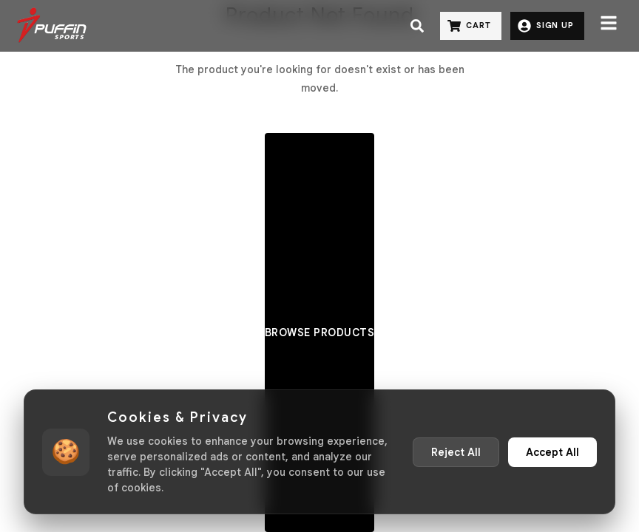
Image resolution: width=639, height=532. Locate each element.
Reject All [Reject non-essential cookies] (456, 452)
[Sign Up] (547, 26)
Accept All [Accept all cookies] (552, 452)
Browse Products (320, 332)
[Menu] (608, 25)
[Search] (417, 26)
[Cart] (470, 26)
